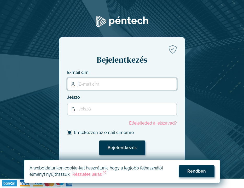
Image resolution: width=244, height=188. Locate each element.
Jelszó (73, 97)
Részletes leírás (89, 174)
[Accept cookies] (196, 171)
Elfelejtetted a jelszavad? (153, 123)
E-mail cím (78, 72)
